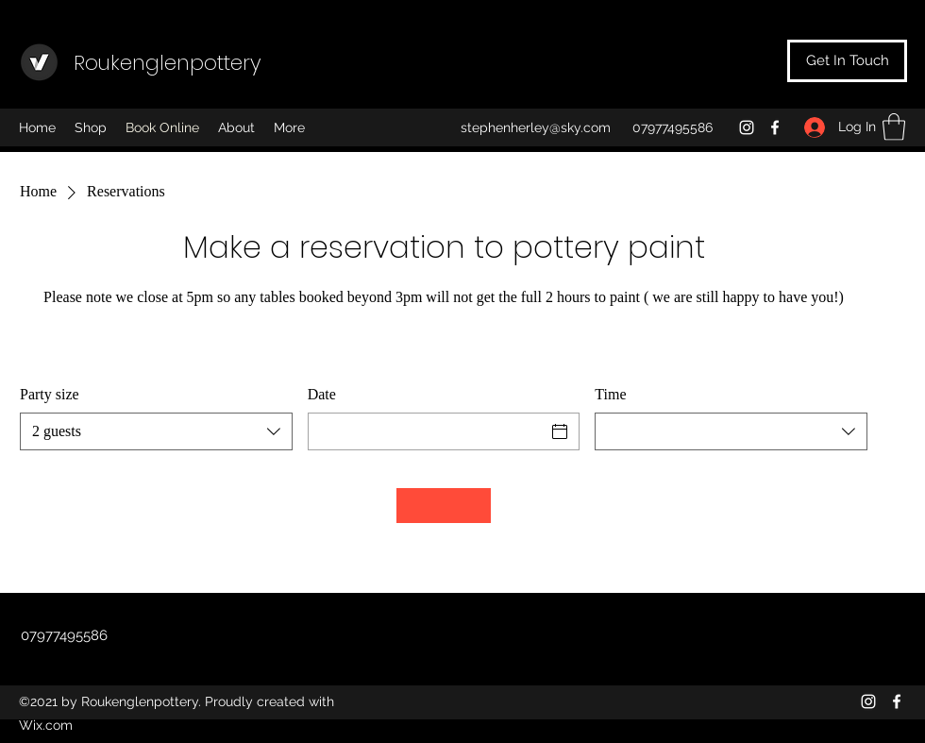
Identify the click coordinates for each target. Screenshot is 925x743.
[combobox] (156, 431)
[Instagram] (746, 127)
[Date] (427, 431)
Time (610, 394)
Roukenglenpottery (167, 62)
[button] (894, 127)
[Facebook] (774, 127)
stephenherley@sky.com (536, 127)
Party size (49, 394)
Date (322, 394)
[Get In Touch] (847, 61)
